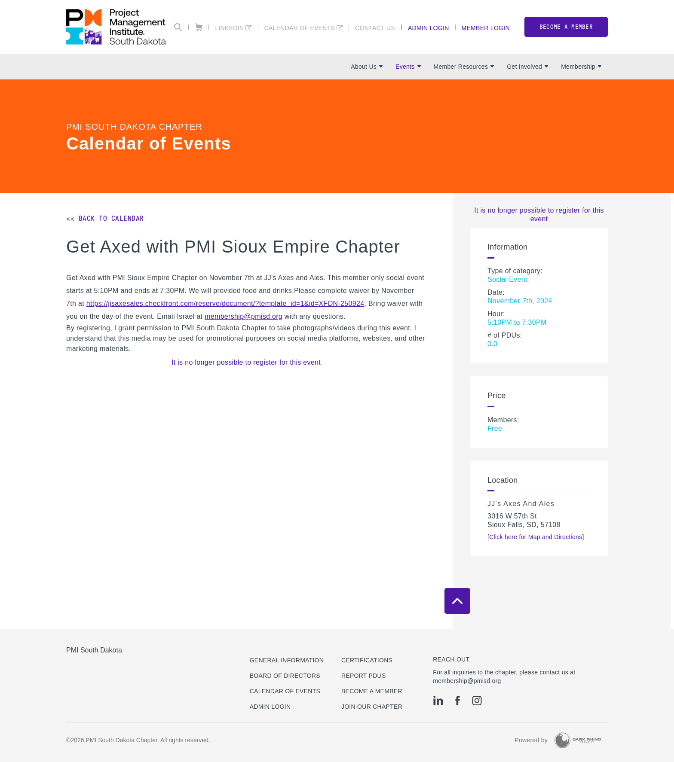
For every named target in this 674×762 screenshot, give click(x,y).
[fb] (457, 700)
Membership (581, 66)
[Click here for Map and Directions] (535, 536)
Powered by (531, 740)
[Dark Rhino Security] (578, 740)
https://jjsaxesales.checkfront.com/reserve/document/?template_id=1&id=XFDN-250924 (225, 303)
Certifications (366, 660)
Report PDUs (363, 675)
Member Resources (464, 66)
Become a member (566, 27)
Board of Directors (285, 675)
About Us (367, 66)
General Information (287, 660)
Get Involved (527, 66)
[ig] (477, 700)
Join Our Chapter (371, 706)
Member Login (486, 27)
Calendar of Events (299, 27)
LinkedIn (229, 27)
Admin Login (428, 27)
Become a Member (371, 691)
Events (407, 66)
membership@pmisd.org (243, 316)
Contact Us (375, 27)
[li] (438, 700)
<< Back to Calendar (105, 218)
